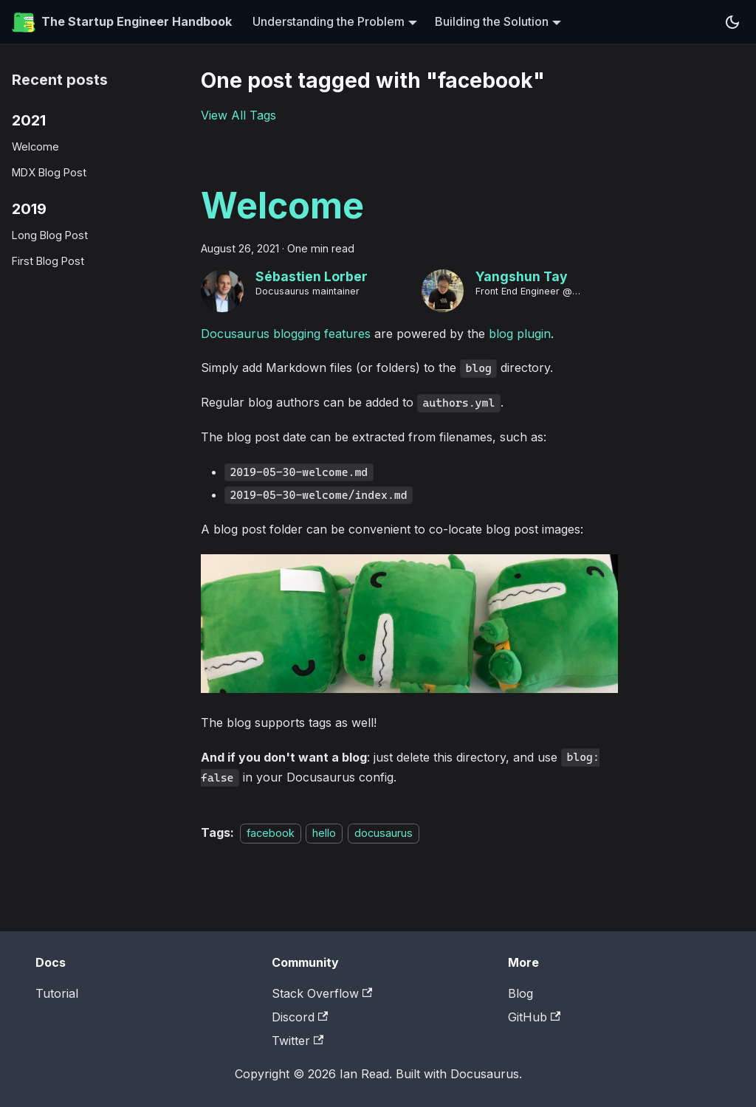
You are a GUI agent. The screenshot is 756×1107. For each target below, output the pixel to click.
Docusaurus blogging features (286, 333)
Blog (520, 993)
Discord (300, 1017)
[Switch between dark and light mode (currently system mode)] (732, 22)
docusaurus (383, 833)
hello (324, 833)
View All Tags (238, 115)
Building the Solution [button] (492, 21)
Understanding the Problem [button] (328, 21)
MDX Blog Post (49, 172)
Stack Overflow (322, 993)
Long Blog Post (50, 235)
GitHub (534, 1017)
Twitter (297, 1040)
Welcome (35, 146)
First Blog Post (48, 261)
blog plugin (520, 333)
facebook (271, 833)
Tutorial (56, 993)
